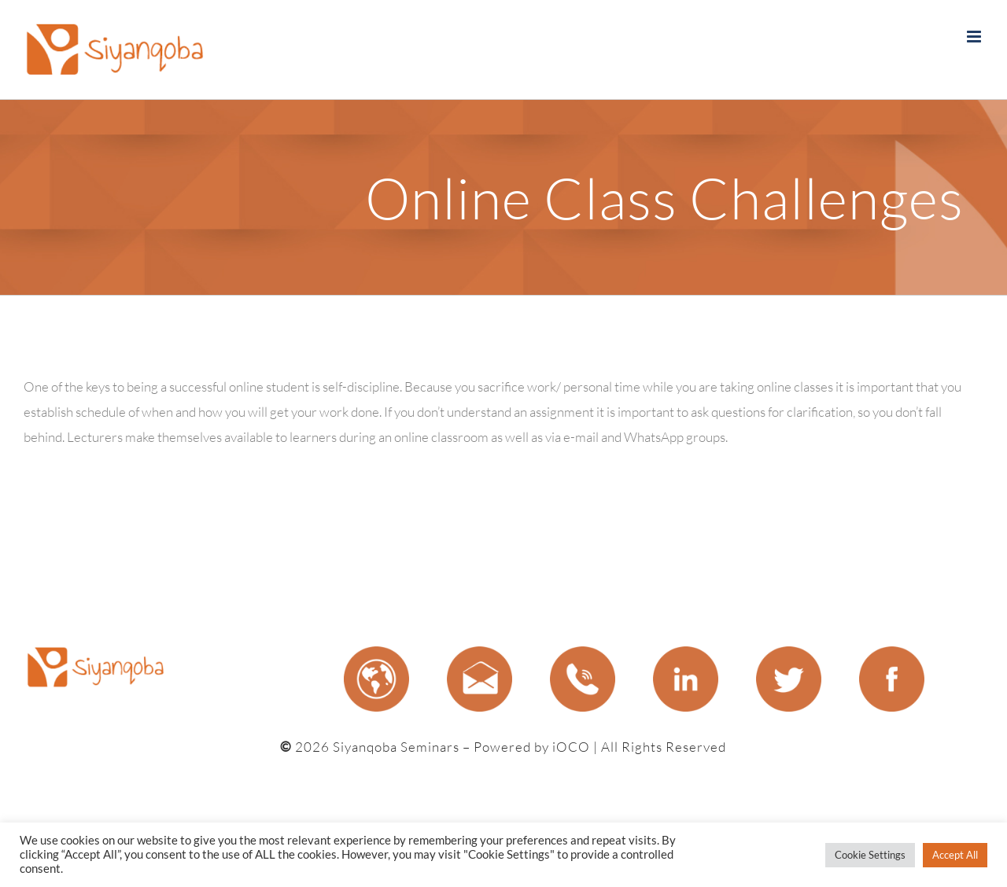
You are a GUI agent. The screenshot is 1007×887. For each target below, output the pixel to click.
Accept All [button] (955, 854)
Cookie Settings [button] (870, 854)
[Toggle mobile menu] (975, 36)
